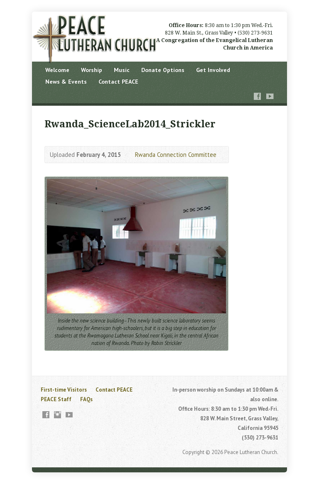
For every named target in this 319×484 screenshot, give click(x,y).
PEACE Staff (56, 399)
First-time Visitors (64, 389)
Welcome (57, 70)
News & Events (66, 81)
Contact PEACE (118, 81)
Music (122, 70)
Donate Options (162, 70)
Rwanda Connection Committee (175, 155)
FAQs (86, 399)
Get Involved (213, 70)
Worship (91, 70)
